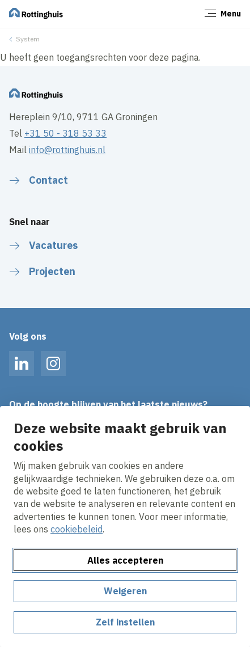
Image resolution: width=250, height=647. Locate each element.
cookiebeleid (76, 529)
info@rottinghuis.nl (67, 149)
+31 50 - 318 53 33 (65, 133)
